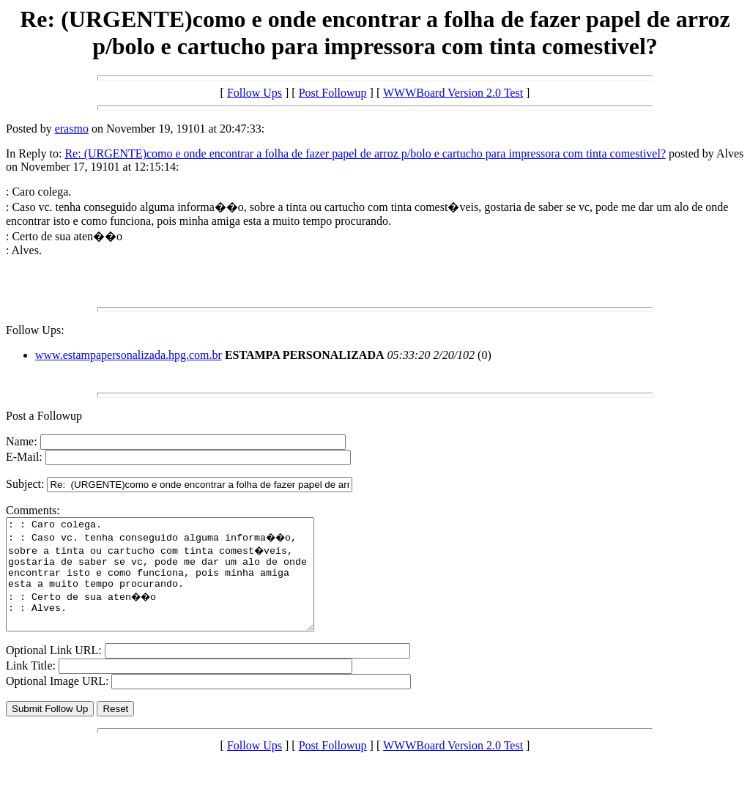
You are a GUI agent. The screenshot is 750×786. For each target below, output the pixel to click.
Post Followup (333, 92)
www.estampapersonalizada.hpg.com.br (128, 355)
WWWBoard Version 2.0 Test (453, 92)
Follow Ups (254, 92)
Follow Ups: (35, 330)
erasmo (72, 128)
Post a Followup (44, 415)
